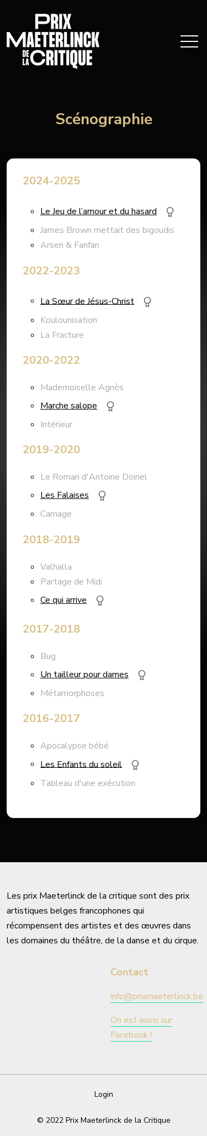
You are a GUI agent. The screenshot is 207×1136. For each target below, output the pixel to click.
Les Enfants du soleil (81, 764)
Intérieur (56, 424)
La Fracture (62, 335)
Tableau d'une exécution (87, 783)
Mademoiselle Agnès (82, 387)
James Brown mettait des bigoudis (107, 230)
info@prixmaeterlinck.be (156, 996)
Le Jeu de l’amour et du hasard (98, 211)
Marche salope (68, 406)
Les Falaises (64, 495)
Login (103, 1094)
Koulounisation (68, 320)
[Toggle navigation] (189, 41)
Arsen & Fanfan (69, 245)
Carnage (56, 514)
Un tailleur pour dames (84, 674)
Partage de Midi (71, 582)
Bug (48, 656)
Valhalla (56, 567)
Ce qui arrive (63, 600)
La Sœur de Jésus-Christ (87, 301)
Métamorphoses (72, 693)
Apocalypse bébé (74, 746)
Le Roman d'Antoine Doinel (93, 477)
